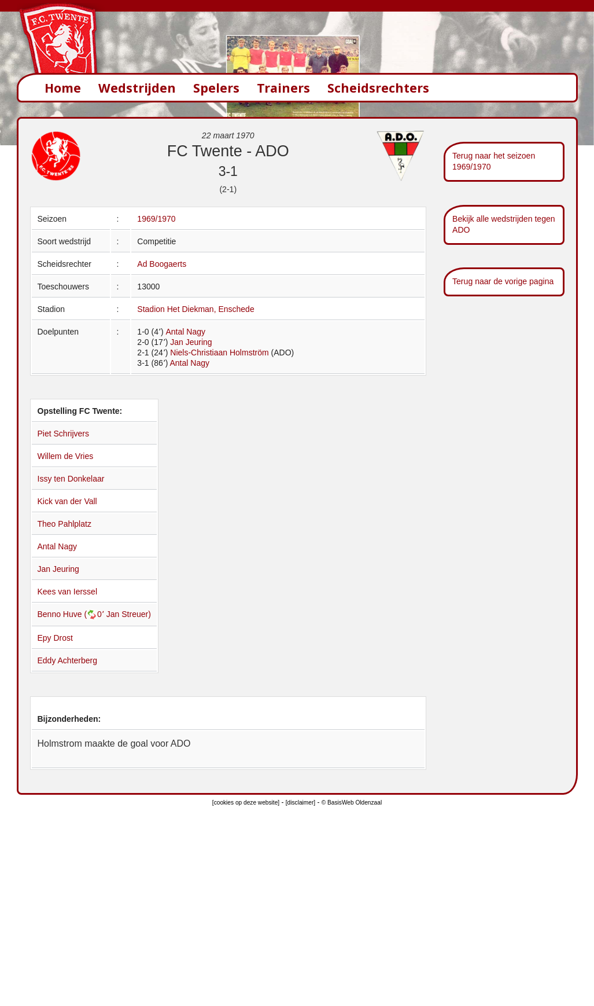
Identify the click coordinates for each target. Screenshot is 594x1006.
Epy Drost (55, 637)
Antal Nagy (185, 331)
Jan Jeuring (191, 342)
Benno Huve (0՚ (72, 614)
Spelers (216, 87)
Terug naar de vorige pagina (503, 281)
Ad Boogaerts (161, 264)
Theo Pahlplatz (64, 523)
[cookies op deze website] (245, 802)
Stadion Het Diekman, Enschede (195, 309)
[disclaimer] (300, 802)
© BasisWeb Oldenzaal (352, 802)
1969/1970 (156, 218)
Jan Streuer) (128, 614)
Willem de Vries (66, 456)
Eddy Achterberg (68, 660)
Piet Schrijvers (63, 433)
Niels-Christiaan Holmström (219, 352)
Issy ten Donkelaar (71, 478)
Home (63, 87)
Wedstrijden (137, 87)
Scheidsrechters (378, 87)
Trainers (283, 87)
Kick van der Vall (67, 501)
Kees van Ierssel (68, 591)
